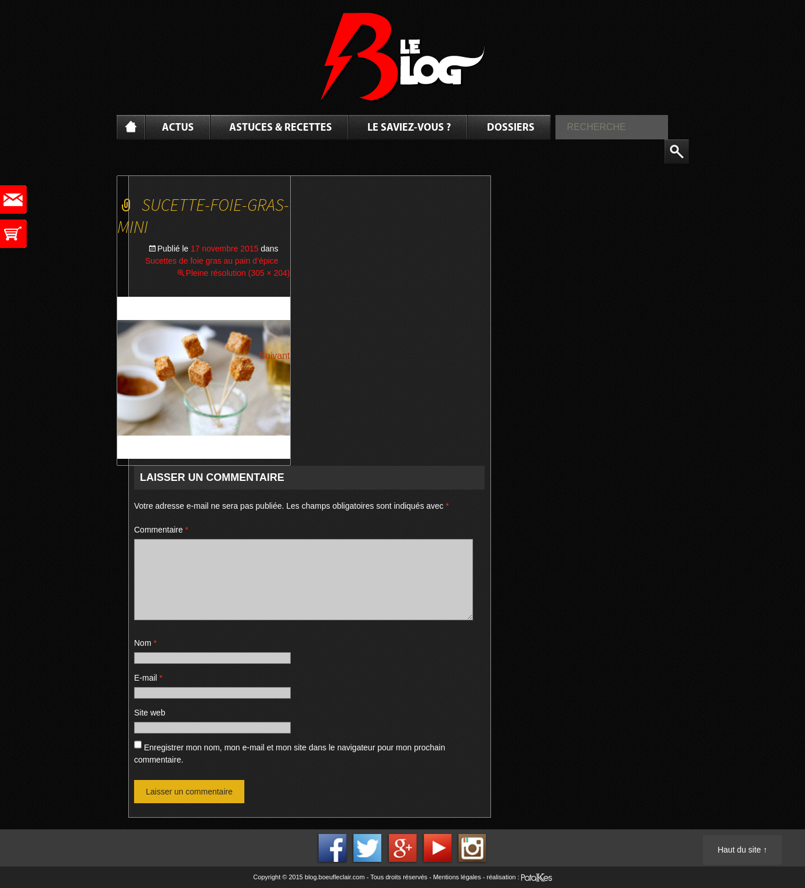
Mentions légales (457, 876)
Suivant (274, 356)
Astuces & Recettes (280, 128)
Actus (178, 128)
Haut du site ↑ (742, 849)
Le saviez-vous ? (409, 128)
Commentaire (161, 529)
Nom (145, 643)
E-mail (148, 677)
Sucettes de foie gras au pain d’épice (212, 260)
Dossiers (511, 128)
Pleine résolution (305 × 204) (238, 273)
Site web (149, 712)
